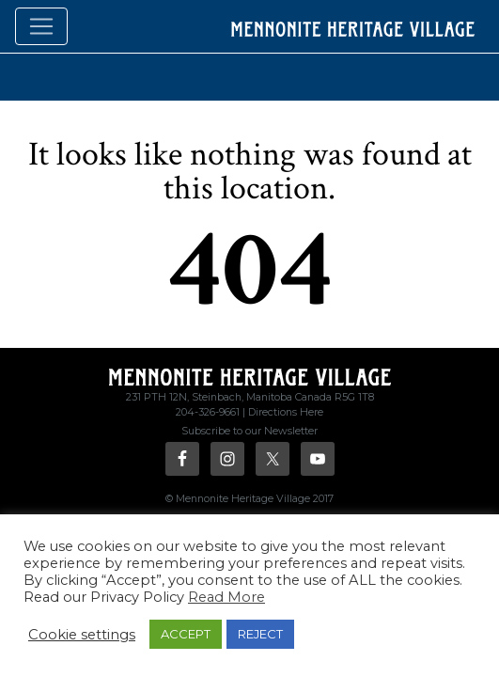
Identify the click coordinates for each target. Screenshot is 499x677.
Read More (226, 597)
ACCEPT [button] (186, 633)
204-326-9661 (208, 411)
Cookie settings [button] (81, 634)
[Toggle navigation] (41, 26)
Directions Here (285, 411)
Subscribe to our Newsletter (249, 430)
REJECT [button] (260, 633)
